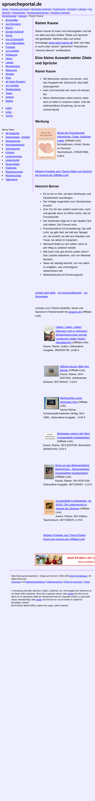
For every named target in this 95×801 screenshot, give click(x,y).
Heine (9, 58)
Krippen (10, 152)
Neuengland (12, 164)
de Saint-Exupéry (15, 81)
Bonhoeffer (12, 20)
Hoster (87, 582)
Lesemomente (14, 156)
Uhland (10, 96)
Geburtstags (13, 137)
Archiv (9, 115)
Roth (8, 77)
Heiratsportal (13, 140)
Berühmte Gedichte (41, 9)
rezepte (25, 137)
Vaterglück (11, 179)
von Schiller (12, 85)
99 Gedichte (12, 133)
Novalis (10, 73)
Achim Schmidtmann (78, 576)
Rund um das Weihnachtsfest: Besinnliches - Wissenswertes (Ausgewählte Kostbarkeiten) (72, 469)
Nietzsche (11, 70)
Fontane (10, 47)
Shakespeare (13, 89)
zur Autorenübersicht (69, 292)
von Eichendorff (14, 39)
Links (9, 111)
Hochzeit (71, 9)
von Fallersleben (15, 43)
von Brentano (13, 23)
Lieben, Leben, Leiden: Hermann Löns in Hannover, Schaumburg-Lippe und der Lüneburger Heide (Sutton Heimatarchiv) (72, 335)
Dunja (9, 35)
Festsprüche (59, 9)
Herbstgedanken (15, 144)
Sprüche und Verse (19, 9)
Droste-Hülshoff (14, 31)
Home (5, 9)
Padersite (11, 167)
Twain (9, 93)
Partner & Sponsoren (73, 582)
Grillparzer (11, 54)
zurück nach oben (45, 292)
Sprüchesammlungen (38, 12)
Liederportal (12, 160)
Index (9, 108)
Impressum (16, 582)
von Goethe (12, 50)
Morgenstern (13, 66)
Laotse (9, 62)
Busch (9, 27)
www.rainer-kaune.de (60, 42)
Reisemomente (14, 171)
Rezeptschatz (13, 175)
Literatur (82, 9)
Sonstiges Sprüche (60, 12)
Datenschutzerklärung (35, 582)
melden (70, 594)
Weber (9, 100)
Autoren (23, 16)
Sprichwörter (18, 12)
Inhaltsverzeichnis (54, 582)
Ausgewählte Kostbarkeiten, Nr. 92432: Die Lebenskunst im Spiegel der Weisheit (74, 504)
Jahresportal (13, 148)
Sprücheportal (9, 16)
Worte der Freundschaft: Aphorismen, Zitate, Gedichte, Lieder (74, 136)
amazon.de (75, 311)
